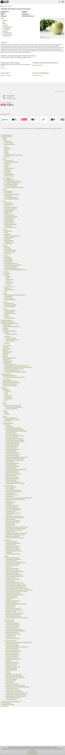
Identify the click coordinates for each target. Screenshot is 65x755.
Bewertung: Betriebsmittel (12, 697)
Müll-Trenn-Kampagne (11, 712)
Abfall (4, 187)
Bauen (4, 206)
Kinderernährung (9, 259)
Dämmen (7, 212)
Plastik (6, 199)
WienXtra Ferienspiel (11, 652)
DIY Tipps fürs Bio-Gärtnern (11, 231)
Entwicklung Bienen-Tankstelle (13, 611)
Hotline (6, 459)
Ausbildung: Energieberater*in (13, 590)
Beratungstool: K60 (10, 540)
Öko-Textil (7, 390)
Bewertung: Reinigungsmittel (13, 702)
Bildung (6, 603)
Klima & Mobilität (9, 307)
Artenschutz (7, 320)
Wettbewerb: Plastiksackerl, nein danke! (15, 530)
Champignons (9, 26)
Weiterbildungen (7, 410)
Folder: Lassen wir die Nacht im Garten (15, 489)
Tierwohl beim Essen (9, 350)
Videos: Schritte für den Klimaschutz (13, 312)
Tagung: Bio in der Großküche (13, 626)
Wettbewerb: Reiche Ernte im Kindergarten (16, 651)
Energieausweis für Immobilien (12, 241)
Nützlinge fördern (9, 287)
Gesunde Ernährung (9, 257)
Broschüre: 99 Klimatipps (12, 484)
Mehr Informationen (32, 753)
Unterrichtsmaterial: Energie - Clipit (14, 629)
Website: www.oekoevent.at (12, 526)
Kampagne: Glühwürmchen (12, 492)
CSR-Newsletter (7, 393)
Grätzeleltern (9, 599)
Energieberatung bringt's (12, 542)
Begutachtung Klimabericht (12, 670)
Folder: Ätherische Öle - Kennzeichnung (15, 487)
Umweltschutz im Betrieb (10, 688)
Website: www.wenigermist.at (13, 648)
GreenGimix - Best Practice (12, 386)
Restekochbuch (10, 729)
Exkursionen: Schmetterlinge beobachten (16, 609)
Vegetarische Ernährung (10, 274)
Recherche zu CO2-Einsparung (13, 681)
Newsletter (7, 461)
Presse (56, 175)
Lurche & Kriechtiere (9, 333)
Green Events (6, 400)
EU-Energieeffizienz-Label (11, 244)
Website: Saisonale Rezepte (12, 529)
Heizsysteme (8, 217)
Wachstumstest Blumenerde (13, 685)
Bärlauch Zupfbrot (5, 120)
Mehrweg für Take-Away (12, 711)
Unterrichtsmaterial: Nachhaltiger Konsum (16, 634)
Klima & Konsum (8, 306)
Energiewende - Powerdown (12, 705)
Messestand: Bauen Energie (12, 510)
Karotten (6, 31)
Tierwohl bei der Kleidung (11, 352)
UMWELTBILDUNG (6, 421)
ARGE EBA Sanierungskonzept (13, 537)
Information (7, 472)
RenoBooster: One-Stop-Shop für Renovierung (17, 574)
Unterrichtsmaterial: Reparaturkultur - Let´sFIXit (17, 635)
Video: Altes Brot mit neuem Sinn (13, 521)
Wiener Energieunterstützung (13, 583)
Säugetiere (7, 335)
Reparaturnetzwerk (10, 571)
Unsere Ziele (7, 438)
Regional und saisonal (10, 268)
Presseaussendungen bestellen (12, 466)
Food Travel (9, 614)
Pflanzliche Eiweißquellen (11, 271)
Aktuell (4, 185)
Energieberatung (9, 240)
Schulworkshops (7, 426)
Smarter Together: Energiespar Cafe (14, 622)
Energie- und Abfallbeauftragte (13, 706)
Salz (4, 22)
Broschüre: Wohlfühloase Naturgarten (15, 483)
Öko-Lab (8, 718)
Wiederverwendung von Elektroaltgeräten (16, 743)
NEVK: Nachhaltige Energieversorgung (15, 565)
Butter (6, 25)
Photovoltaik (8, 218)
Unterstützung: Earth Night (12, 569)
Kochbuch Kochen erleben (12, 493)
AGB (50, 175)
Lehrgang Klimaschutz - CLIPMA (14, 598)
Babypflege (7, 294)
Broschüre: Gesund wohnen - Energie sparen (16, 478)
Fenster (6, 214)
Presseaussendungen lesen (11, 465)
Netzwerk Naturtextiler (11, 717)
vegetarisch (31, 16)
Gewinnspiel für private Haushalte (14, 454)
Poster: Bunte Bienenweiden (12, 513)
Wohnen (5, 356)
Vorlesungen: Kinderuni (11, 645)
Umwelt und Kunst (10, 628)
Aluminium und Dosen (10, 191)
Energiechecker (10, 543)
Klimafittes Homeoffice (10, 360)
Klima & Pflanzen (9, 309)
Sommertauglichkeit (9, 221)
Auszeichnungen (8, 446)
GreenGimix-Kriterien (11, 385)
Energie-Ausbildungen (10, 411)
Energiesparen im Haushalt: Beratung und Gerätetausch (19, 545)
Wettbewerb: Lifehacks (11, 649)
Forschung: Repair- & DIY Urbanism (14, 676)
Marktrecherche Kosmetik (12, 503)
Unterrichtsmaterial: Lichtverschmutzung (15, 631)
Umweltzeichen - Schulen (12, 735)
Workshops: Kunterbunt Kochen (13, 662)
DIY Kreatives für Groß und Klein (12, 230)
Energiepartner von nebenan (12, 596)
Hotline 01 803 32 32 (11, 534)
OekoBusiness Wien (7, 399)
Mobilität (5, 397)
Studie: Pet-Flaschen (11, 682)
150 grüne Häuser (10, 536)
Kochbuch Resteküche (11, 495)
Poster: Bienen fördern (11, 512)
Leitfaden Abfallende (11, 498)
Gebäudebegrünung (9, 215)
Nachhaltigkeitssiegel (11, 715)
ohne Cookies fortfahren (32, 752)
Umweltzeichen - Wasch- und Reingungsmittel (17, 740)
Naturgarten (7, 286)
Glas (6, 193)
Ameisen (8, 323)
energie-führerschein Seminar (12, 417)
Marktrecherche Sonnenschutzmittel (14, 507)
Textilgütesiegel (8, 343)
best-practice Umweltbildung (10, 431)
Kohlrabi (6, 20)
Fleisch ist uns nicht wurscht (11, 254)
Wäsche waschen (9, 345)
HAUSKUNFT (9, 551)
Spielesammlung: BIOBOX (12, 620)
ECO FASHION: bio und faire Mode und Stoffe (15, 342)
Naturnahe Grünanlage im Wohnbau (14, 563)
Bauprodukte (8, 211)
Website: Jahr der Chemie (12, 524)
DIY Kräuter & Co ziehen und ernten (13, 228)
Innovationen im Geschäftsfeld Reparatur (16, 678)
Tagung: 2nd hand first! (11, 625)
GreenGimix (7, 383)
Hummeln (8, 328)
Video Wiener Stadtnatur (12, 643)
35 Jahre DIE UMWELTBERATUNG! (13, 453)
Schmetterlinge (9, 330)
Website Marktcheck (11, 527)
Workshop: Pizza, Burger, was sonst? (14, 657)
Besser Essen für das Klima (12, 695)
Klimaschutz (6, 303)
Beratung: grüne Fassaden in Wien (14, 539)
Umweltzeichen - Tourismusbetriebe (14, 738)
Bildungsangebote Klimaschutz (13, 606)
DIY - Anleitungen (7, 225)
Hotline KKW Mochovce (11, 554)
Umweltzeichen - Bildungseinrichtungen (15, 732)
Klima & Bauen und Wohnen (11, 310)
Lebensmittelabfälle (9, 262)
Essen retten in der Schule (12, 612)
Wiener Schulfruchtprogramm (13, 655)
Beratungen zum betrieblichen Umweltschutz (16, 694)
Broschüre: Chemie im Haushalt (13, 475)
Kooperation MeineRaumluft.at (13, 557)
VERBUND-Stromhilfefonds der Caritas (15, 582)
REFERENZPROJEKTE (8, 470)
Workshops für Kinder (11, 659)
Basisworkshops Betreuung (12, 692)
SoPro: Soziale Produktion (12, 731)
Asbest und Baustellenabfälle (11, 209)
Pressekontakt (8, 468)
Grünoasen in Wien (10, 549)
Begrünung (5, 375)
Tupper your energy (10, 579)
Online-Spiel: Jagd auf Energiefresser (14, 619)
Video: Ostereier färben (11, 523)
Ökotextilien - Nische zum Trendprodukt (15, 725)
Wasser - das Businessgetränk (13, 745)
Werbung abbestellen (10, 365)
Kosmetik (5, 293)
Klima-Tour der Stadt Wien (12, 615)
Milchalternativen (9, 267)
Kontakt (60, 175)
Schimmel (7, 363)
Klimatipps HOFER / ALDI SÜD (13, 556)
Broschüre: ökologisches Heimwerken (15, 476)
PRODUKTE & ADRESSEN (8, 369)
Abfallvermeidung (9, 190)
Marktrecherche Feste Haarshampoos (15, 506)
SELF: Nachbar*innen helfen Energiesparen (16, 576)
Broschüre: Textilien (10, 479)
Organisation (6, 436)
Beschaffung (6, 377)
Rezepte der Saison (6, 6)
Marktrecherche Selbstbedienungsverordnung (17, 504)
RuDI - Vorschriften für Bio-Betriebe (14, 723)
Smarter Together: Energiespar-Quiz (14, 623)
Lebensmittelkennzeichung (11, 264)
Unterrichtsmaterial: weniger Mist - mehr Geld (16, 639)
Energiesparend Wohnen (12, 675)
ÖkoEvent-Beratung (10, 566)
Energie (5, 237)
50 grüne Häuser (10, 669)
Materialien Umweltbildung (9, 423)
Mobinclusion (9, 562)
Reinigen (7, 362)
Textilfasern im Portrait (10, 347)
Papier (6, 197)
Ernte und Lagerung (9, 251)
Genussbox (8, 708)
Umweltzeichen (6, 406)
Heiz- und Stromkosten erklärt (12, 246)
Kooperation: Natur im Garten (13, 496)
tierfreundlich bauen (9, 337)
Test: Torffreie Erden (10, 684)
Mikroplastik (8, 196)
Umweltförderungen (8, 408)
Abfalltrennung (8, 188)
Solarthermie (8, 220)
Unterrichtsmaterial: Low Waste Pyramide (16, 632)
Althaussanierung (9, 207)
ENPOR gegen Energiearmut (12, 673)
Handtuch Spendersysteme (12, 709)
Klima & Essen (8, 304)
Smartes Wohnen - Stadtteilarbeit (14, 577)
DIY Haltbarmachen (9, 227)
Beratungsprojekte (9, 532)
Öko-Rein (7, 380)
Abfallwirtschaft (7, 372)
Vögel (6, 338)
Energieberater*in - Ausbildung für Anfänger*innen (16, 413)
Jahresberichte (8, 444)
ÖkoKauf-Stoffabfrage (11, 381)
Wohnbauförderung (9, 223)
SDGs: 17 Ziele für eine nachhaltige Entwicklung (16, 317)
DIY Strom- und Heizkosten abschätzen (14, 234)
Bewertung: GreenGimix (11, 700)
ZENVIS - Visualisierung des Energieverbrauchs (17, 665)
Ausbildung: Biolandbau (11, 589)
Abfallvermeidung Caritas (12, 691)
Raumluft (5, 402)
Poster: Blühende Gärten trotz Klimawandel (16, 516)
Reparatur (7, 204)
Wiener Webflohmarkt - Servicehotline (15, 585)
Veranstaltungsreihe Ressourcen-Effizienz (16, 742)
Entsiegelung (8, 281)
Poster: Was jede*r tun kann (12, 518)
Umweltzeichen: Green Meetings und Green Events (18, 734)
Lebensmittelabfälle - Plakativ (13, 560)
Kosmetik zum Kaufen (10, 299)
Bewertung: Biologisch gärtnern (13, 698)
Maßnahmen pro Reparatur (12, 679)
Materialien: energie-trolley (12, 595)
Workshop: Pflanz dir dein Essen (13, 663)
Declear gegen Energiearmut (13, 672)
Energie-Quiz (9, 548)
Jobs (53, 175)
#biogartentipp (8, 278)
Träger (6, 441)
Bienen (7, 325)
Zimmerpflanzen (8, 290)
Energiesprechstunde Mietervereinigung (15, 546)
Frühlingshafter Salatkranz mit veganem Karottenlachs (45, 86)
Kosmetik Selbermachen (10, 297)
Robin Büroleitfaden (11, 728)
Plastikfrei (7, 201)
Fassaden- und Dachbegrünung (12, 283)
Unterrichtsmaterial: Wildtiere (13, 640)
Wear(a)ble (8, 646)
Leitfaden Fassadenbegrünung (13, 501)
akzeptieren (32, 750)
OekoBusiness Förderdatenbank (13, 722)
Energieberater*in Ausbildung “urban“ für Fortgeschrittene (18, 414)
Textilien (5, 340)
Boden (6, 280)
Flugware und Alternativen (11, 256)
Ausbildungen (8, 587)
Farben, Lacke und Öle (10, 357)
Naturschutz (6, 319)
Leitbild (6, 440)
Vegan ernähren (8, 273)
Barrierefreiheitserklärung (41, 175)
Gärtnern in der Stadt (9, 284)
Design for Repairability (11, 608)
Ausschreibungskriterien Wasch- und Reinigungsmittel (19, 689)
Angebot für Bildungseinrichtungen (11, 373)
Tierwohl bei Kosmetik (10, 353)
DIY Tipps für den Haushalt (11, 233)
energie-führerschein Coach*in (13, 593)
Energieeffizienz (7, 396)
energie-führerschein (11, 592)
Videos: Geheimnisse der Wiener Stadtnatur (15, 424)
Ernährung (5, 394)
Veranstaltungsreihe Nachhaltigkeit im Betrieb (15, 419)
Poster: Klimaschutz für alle (12, 519)
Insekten (7, 322)
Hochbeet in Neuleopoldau (12, 552)
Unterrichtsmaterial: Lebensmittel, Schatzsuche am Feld (19, 637)
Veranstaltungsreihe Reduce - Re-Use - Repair (16, 580)
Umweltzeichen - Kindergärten (13, 737)
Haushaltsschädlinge (9, 359)
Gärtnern (5, 277)
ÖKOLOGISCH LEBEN (7, 184)
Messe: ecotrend (10, 509)
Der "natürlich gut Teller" (12, 703)
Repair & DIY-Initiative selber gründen (13, 202)
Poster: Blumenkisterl (11, 515)
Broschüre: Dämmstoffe (11, 481)
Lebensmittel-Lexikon (10, 265)
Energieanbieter (8, 243)
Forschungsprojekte (9, 667)
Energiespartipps (9, 238)
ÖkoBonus (8, 720)
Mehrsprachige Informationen (10, 433)
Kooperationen (8, 443)
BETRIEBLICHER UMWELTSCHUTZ (10, 370)
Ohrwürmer (8, 331)
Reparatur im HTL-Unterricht (13, 617)
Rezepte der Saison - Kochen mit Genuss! (10, 86)
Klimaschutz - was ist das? (11, 313)
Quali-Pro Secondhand (11, 726)
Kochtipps (7, 260)
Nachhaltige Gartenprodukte (13, 714)
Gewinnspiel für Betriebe (12, 456)
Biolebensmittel (8, 250)
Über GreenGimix (10, 388)
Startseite (18, 175)
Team (4, 450)
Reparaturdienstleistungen (9, 405)
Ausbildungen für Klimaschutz (12, 315)
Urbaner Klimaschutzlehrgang (13, 601)
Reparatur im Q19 (10, 572)
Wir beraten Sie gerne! (7, 182)
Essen (4, 248)
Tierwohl (5, 349)
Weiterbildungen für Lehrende (10, 428)
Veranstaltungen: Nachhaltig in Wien (14, 642)
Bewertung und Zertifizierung (10, 378)
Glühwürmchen (9, 327)
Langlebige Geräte (10, 559)
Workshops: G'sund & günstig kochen (15, 660)
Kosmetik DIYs (8, 296)
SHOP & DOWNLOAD (7, 367)
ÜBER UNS (4, 435)
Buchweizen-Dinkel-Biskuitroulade (40, 120)
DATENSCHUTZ (31, 175)
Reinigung (5, 403)
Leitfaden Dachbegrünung (12, 499)
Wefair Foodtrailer (10, 654)
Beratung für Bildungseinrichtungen (11, 430)
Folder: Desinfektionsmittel (12, 490)
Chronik (5, 451)
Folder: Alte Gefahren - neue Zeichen (14, 486)
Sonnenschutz (8, 300)
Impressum (24, 175)
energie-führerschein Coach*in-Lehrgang (14, 416)
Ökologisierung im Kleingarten (13, 568)
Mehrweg (7, 194)
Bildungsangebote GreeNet (12, 605)
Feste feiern (7, 253)
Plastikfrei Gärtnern (9, 289)
